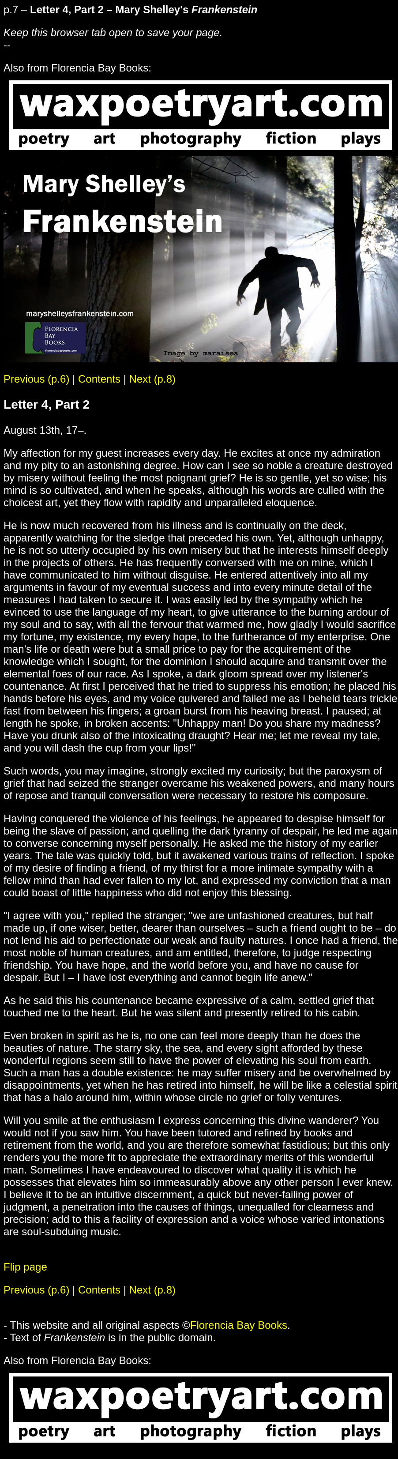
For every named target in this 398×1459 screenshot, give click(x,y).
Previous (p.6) (36, 379)
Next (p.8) (152, 379)
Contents (99, 379)
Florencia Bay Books (238, 1325)
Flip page (25, 1267)
